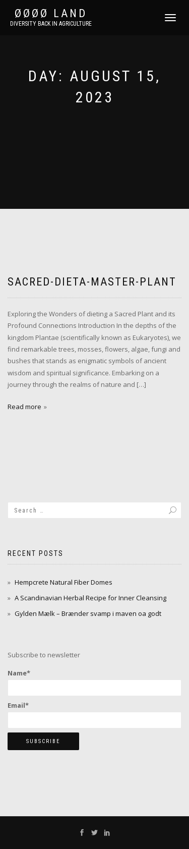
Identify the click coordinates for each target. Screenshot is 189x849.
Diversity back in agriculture (51, 23)
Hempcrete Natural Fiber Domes (63, 582)
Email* (94, 714)
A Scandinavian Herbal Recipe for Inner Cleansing (90, 597)
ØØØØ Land (51, 14)
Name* (94, 682)
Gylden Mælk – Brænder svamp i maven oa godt (88, 613)
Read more (24, 406)
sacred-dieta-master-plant (92, 281)
